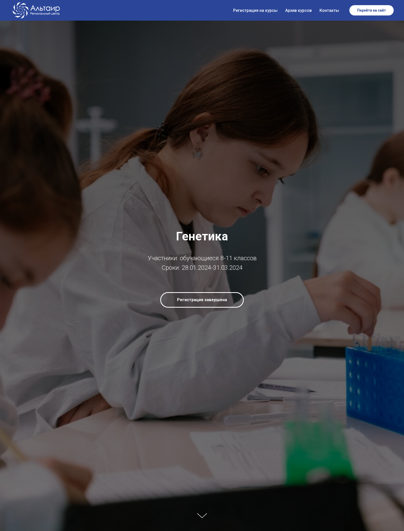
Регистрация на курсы (255, 10)
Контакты (329, 10)
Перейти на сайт (371, 10)
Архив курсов (298, 10)
